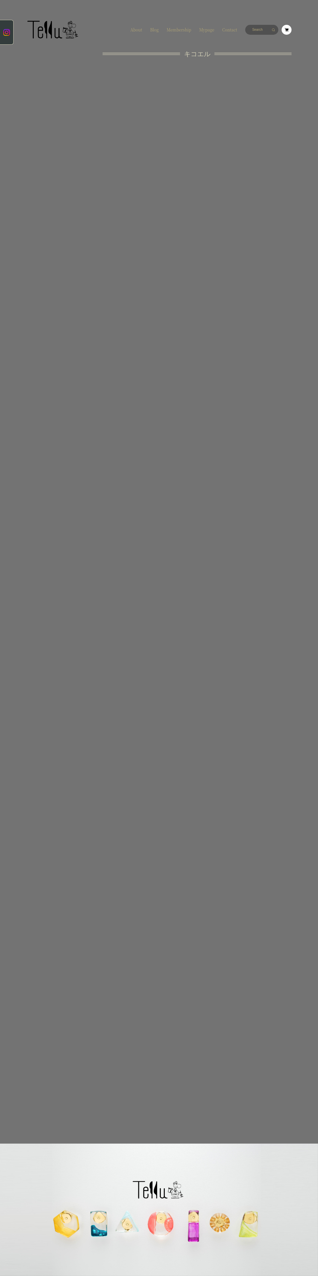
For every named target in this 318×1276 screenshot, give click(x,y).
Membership (179, 30)
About (136, 30)
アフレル (39, 93)
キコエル (40, 85)
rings (37, 191)
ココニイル (41, 76)
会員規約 (106, 1129)
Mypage (206, 30)
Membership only (43, 202)
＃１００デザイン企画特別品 (44, 180)
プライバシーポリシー (39, 1129)
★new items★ (45, 68)
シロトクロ (41, 130)
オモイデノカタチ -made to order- (44, 163)
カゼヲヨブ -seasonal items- (42, 144)
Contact (229, 30)
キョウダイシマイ (45, 119)
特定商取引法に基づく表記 (77, 1129)
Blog (154, 30)
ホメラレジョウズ (45, 105)
